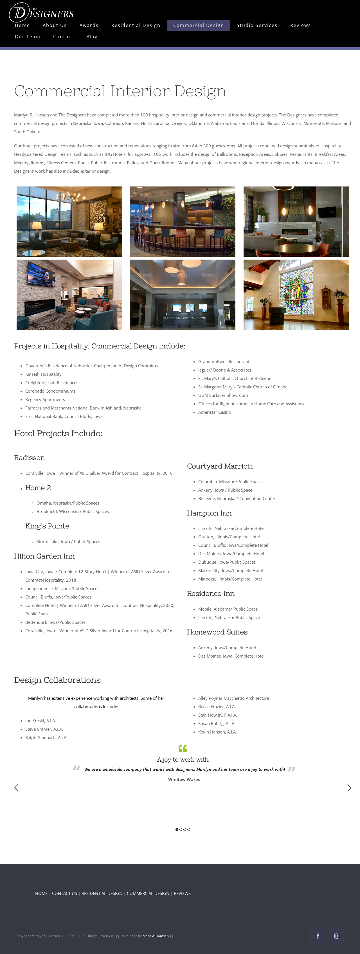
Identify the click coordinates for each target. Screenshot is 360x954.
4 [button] (188, 829)
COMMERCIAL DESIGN (148, 893)
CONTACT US (64, 893)
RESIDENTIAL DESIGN (102, 893)
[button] (69, 221)
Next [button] (349, 787)
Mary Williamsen (156, 935)
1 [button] (177, 829)
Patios (133, 162)
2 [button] (180, 829)
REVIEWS (182, 893)
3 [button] (184, 829)
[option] (183, 763)
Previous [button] (16, 787)
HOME (41, 893)
